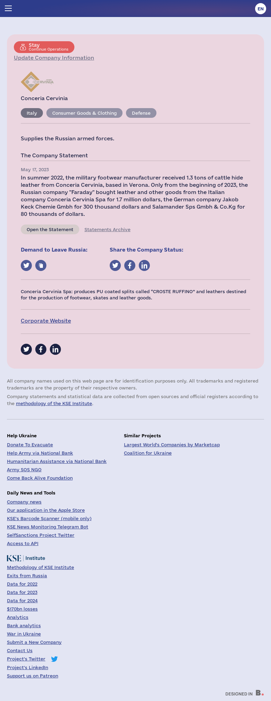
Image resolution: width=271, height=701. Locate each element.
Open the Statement (50, 229)
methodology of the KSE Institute (54, 403)
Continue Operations (49, 46)
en (261, 8)
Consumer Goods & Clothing (84, 113)
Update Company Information (54, 58)
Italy (32, 113)
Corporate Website (46, 321)
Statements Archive (107, 229)
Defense (141, 113)
